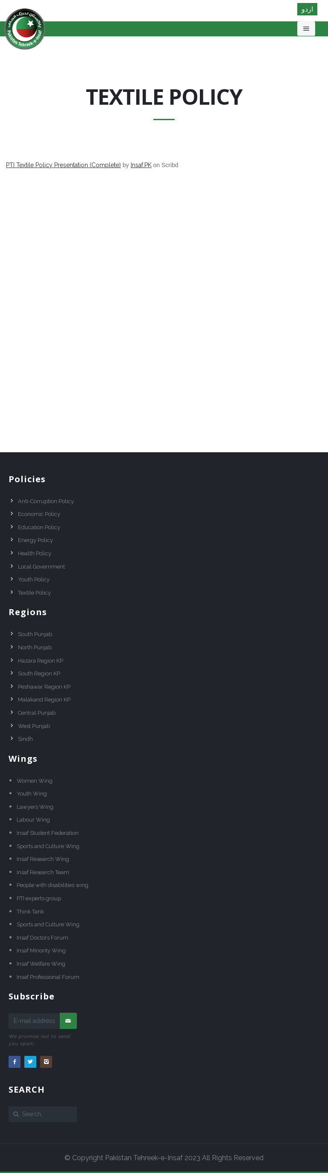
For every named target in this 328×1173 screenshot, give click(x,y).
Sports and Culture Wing (48, 846)
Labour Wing (33, 819)
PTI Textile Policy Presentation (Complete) (63, 165)
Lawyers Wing (35, 807)
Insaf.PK (141, 165)
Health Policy (34, 553)
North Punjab (35, 647)
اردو (307, 9)
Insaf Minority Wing (41, 950)
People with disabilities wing (52, 885)
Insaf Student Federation (48, 833)
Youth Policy (34, 579)
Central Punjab (37, 713)
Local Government (41, 566)
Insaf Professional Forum (48, 977)
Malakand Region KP (44, 699)
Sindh (25, 739)
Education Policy (39, 527)
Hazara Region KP (40, 660)
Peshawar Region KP (44, 687)
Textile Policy (34, 592)
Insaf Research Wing (43, 859)
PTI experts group (39, 898)
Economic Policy (39, 514)
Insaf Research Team (43, 872)
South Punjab (35, 634)
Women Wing (35, 781)
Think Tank (30, 911)
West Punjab (34, 726)
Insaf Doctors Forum (42, 937)
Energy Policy (35, 540)
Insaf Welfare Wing (41, 964)
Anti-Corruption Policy (46, 501)
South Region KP (39, 673)
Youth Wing (32, 793)
